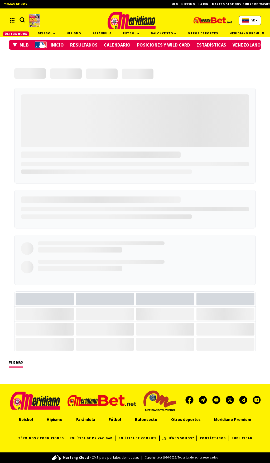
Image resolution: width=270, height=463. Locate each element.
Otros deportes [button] (203, 33)
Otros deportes (186, 419)
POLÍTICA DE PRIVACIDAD (92, 438)
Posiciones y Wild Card (163, 45)
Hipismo (191, 4)
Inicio (57, 45)
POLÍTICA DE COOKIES (139, 438)
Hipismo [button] (74, 33)
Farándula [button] (102, 33)
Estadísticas (211, 45)
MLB (177, 4)
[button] (21, 45)
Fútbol (115, 419)
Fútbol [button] (131, 33)
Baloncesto (146, 419)
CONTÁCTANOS (214, 438)
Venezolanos (248, 45)
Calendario (117, 45)
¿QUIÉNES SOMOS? (179, 438)
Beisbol (26, 419)
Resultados (84, 45)
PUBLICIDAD (242, 438)
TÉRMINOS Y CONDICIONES (42, 438)
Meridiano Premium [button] (246, 33)
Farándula (85, 419)
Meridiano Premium (232, 419)
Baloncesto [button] (164, 33)
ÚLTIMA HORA (16, 34)
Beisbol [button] (47, 33)
